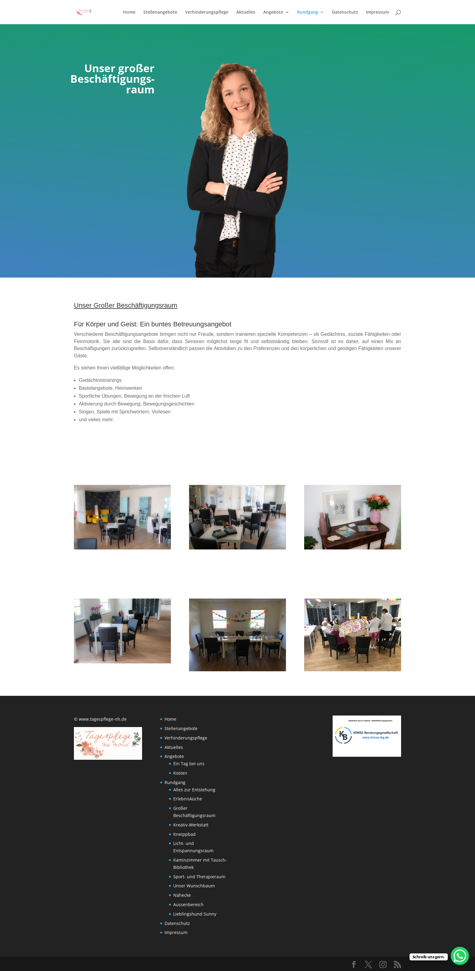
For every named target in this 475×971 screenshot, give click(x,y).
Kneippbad (184, 834)
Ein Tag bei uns (188, 763)
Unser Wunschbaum (194, 886)
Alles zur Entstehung (194, 789)
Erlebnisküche (187, 799)
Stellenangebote (160, 12)
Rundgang (307, 12)
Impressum (377, 12)
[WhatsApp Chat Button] (460, 956)
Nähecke (182, 895)
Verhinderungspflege (206, 12)
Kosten (180, 773)
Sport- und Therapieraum (199, 876)
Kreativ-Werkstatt (190, 825)
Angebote (273, 12)
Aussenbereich (188, 904)
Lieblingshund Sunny (194, 914)
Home (129, 12)
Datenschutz (345, 12)
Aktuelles (245, 12)
